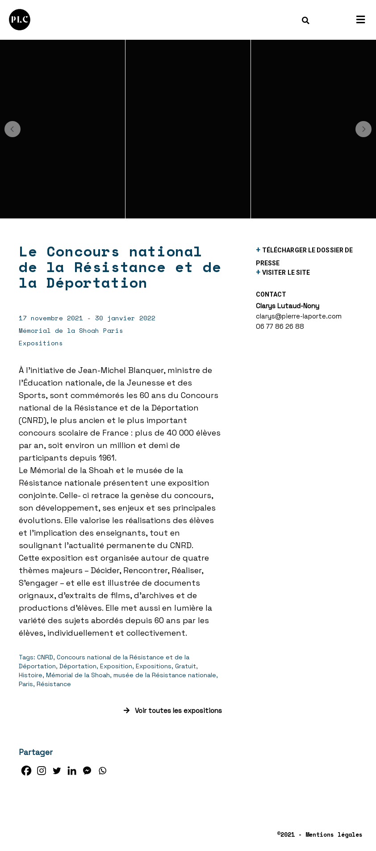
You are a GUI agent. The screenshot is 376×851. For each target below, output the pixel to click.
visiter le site (286, 272)
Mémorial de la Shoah (78, 675)
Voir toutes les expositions (173, 710)
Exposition (116, 666)
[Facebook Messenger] (87, 770)
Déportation (77, 666)
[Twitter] (56, 770)
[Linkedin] (72, 770)
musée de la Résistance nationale (164, 675)
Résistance (54, 684)
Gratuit (185, 666)
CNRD (45, 657)
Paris (26, 684)
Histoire (30, 675)
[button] (12, 129)
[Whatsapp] (102, 770)
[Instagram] (41, 770)
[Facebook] (26, 770)
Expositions (153, 666)
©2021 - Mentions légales (320, 834)
